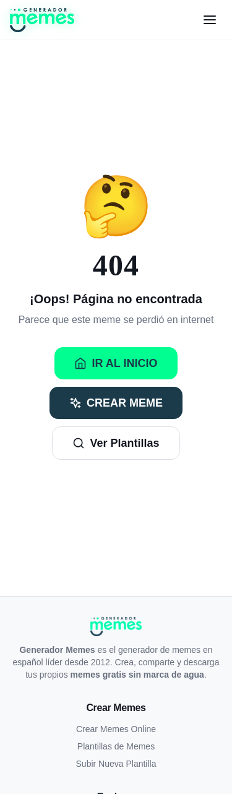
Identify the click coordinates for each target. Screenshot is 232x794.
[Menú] (209, 19)
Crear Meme (116, 403)
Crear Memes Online (116, 729)
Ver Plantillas (115, 443)
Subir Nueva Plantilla (116, 764)
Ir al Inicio (115, 363)
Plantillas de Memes (116, 746)
